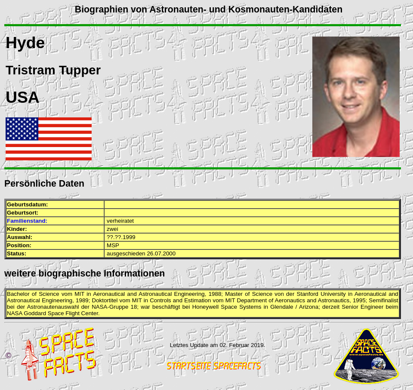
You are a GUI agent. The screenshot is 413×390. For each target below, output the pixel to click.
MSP (113, 245)
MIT (79, 294)
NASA (99, 307)
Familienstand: (27, 221)
